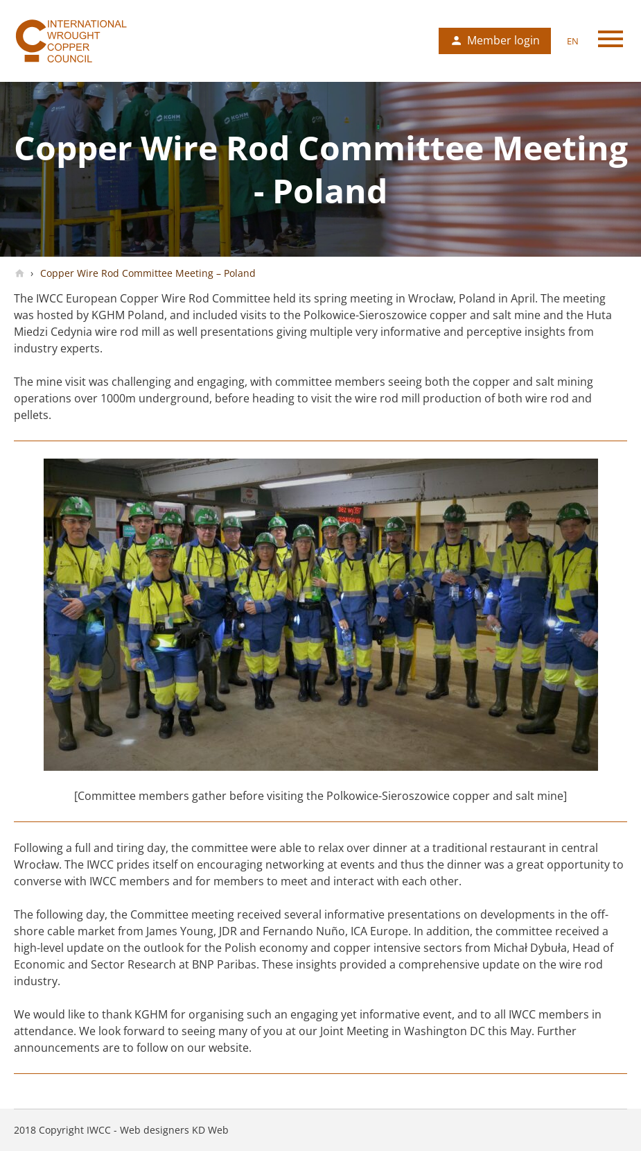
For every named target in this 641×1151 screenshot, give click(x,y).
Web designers (154, 1129)
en (573, 41)
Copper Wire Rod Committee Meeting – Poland (146, 273)
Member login (503, 40)
